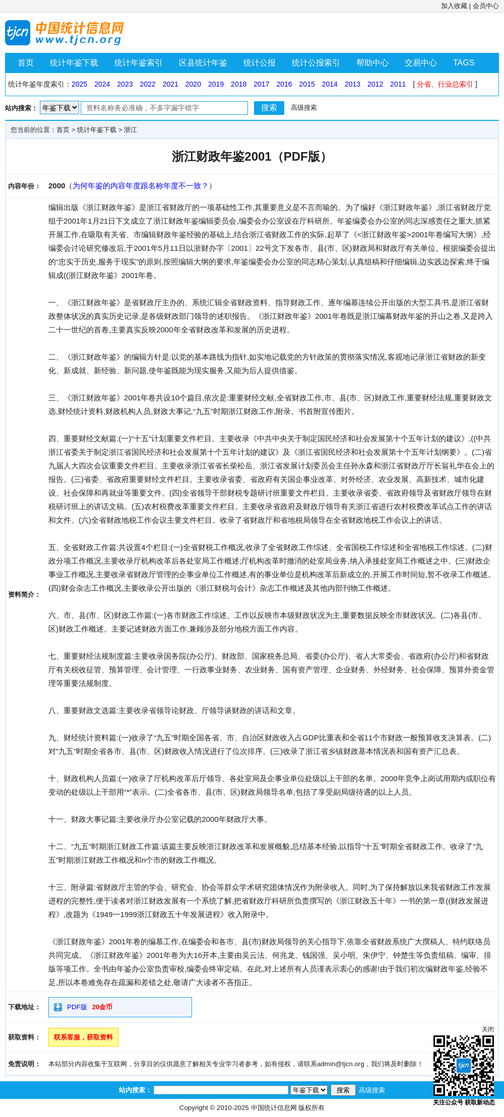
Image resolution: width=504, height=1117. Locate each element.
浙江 (130, 129)
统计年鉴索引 (138, 62)
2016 (284, 84)
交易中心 (421, 62)
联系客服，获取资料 (83, 1037)
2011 (398, 84)
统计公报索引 (316, 62)
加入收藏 (454, 6)
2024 (102, 84)
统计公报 (259, 62)
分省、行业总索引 (445, 84)
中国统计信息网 (274, 1107)
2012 (375, 84)
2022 (147, 84)
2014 (330, 84)
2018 (238, 84)
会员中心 (486, 6)
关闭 (488, 1029)
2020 (193, 84)
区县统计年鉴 (203, 62)
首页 (26, 62)
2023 (125, 84)
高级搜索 (304, 107)
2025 (79, 84)
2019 (216, 84)
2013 (352, 84)
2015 (307, 84)
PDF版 (77, 1007)
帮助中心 (372, 62)
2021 (170, 84)
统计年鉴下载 (74, 62)
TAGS (463, 62)
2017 (261, 84)
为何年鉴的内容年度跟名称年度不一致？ (141, 185)
